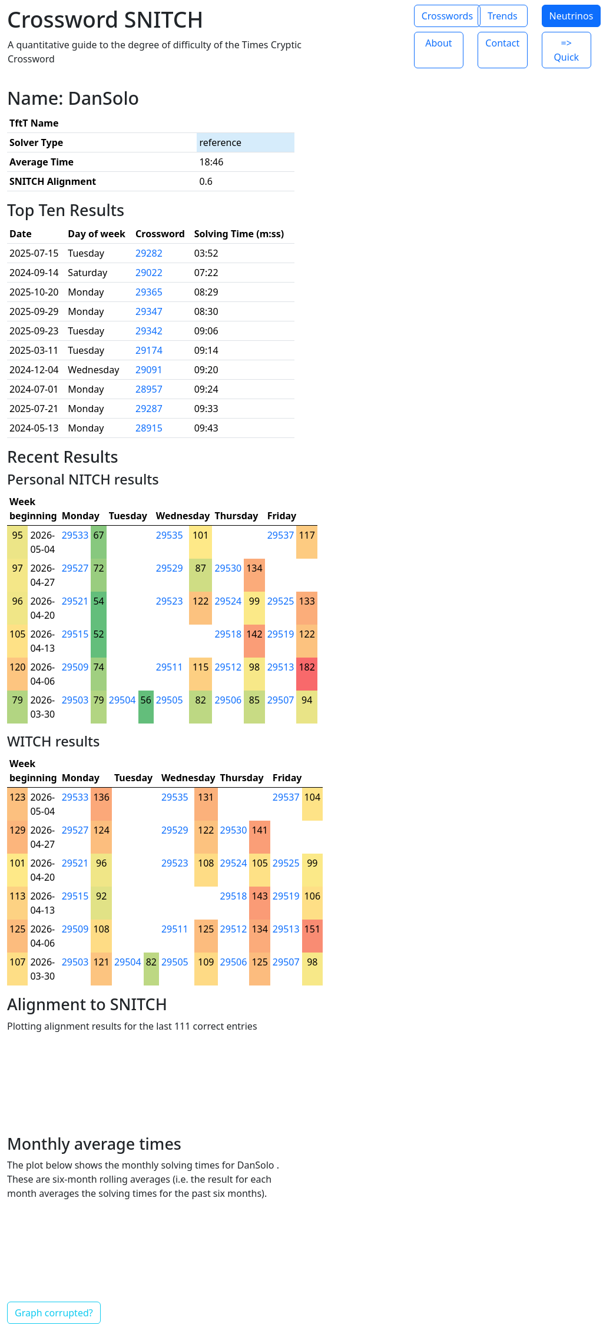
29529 (169, 568)
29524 (227, 601)
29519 (280, 634)
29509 (75, 667)
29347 (149, 311)
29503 (75, 699)
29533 (75, 535)
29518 (227, 634)
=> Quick (566, 50)
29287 (149, 408)
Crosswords (447, 15)
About (438, 42)
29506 (227, 699)
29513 (280, 667)
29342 (149, 330)
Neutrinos (571, 15)
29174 (149, 350)
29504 (122, 699)
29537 (280, 535)
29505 (169, 699)
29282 (149, 253)
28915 (149, 428)
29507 (280, 699)
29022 (149, 272)
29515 (75, 634)
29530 (227, 568)
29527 (75, 568)
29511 (169, 667)
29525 (280, 601)
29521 (75, 601)
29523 (169, 601)
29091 (149, 369)
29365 (149, 292)
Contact (502, 42)
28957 (149, 389)
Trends (503, 15)
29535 (169, 535)
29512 (227, 667)
